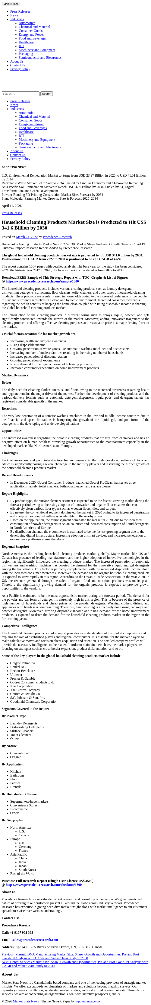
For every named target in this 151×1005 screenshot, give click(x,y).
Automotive (27, 23)
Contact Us (18, 65)
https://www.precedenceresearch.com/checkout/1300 (44, 885)
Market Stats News (26, 1001)
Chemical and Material (34, 27)
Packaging (26, 54)
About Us (16, 61)
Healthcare (26, 42)
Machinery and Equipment (37, 50)
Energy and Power (31, 34)
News (14, 15)
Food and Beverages (33, 38)
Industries (17, 19)
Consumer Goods (31, 30)
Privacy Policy (20, 69)
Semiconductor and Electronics (40, 57)
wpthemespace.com (89, 1001)
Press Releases (20, 11)
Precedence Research (57, 237)
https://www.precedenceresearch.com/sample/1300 (42, 281)
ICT (21, 46)
